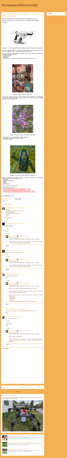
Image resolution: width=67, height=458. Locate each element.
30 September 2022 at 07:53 (18, 223)
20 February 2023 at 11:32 (24, 259)
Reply (7, 219)
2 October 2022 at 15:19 (23, 330)
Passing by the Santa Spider (9, 395)
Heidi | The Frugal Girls (10, 308)
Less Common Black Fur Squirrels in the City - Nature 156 (19, 442)
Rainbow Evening (13, 235)
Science (7, 200)
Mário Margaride (9, 207)
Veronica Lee (8, 316)
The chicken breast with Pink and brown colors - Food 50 (19, 435)
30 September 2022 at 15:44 (15, 274)
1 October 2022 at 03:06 (16, 316)
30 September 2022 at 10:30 (16, 250)
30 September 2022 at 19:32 (21, 308)
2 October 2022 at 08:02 (23, 282)
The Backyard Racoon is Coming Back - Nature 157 (18, 449)
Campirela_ (8, 250)
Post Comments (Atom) (25, 391)
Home (22, 387)
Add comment (6, 348)
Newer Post (5, 387)
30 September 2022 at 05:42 (18, 207)
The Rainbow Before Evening (19, 5)
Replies (8, 233)
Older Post (40, 387)
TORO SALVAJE (9, 223)
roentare (7, 274)
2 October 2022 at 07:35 (23, 235)
